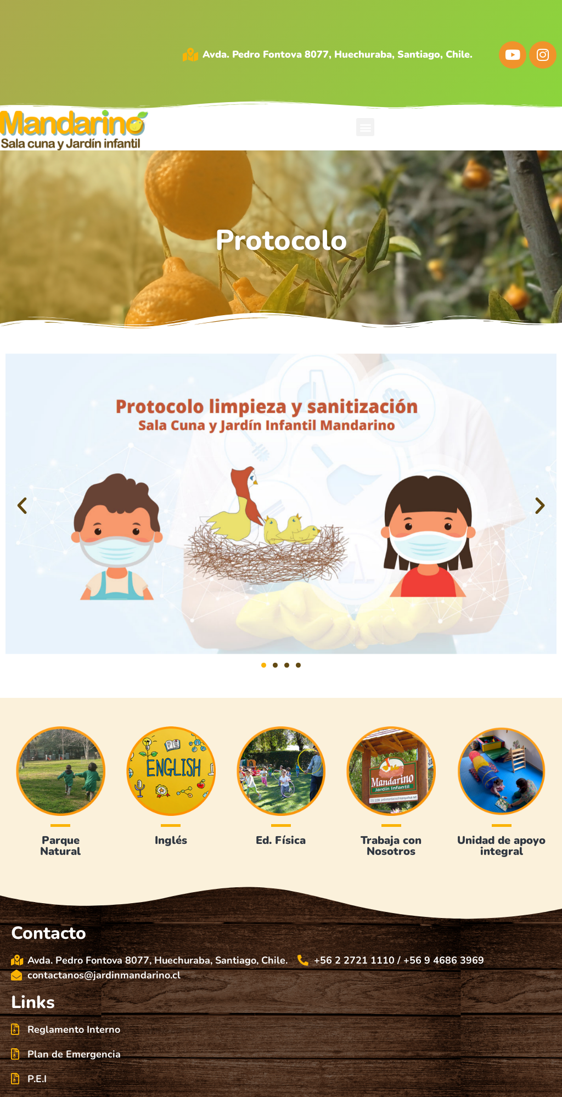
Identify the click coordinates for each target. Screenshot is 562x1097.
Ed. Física (281, 840)
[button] (365, 127)
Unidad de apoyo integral (501, 846)
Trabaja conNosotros (391, 846)
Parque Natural (60, 846)
